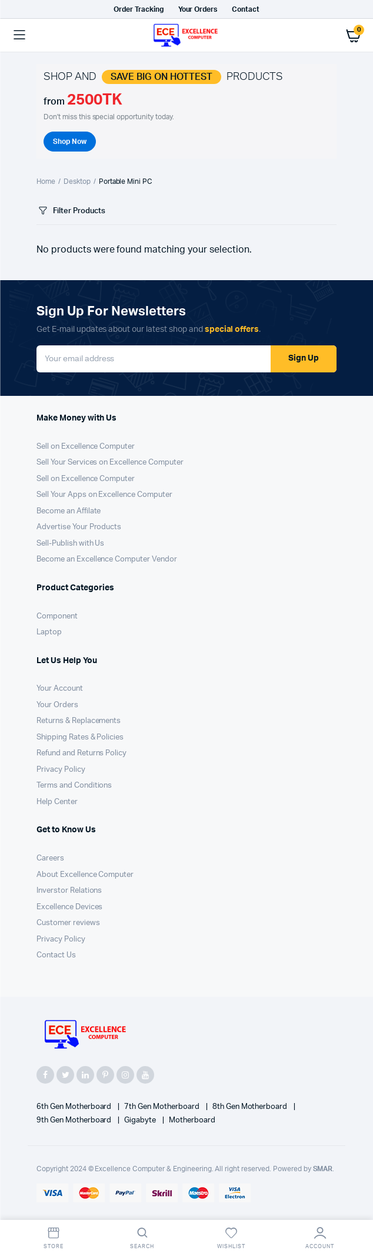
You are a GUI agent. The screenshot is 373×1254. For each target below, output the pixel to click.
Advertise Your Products (78, 527)
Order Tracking (139, 9)
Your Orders (198, 9)
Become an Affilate (68, 511)
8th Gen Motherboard (250, 1107)
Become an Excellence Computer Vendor (106, 559)
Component (57, 616)
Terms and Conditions (74, 785)
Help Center (57, 802)
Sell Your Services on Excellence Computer (110, 462)
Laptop (49, 632)
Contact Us (56, 955)
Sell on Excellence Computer (85, 447)
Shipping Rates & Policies (80, 737)
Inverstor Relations (69, 891)
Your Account (59, 688)
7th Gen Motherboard (162, 1107)
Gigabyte (141, 1120)
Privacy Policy (60, 770)
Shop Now (69, 141)
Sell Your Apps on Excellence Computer (104, 495)
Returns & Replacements (78, 721)
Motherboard (192, 1120)
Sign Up (303, 358)
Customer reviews (68, 923)
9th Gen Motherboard (74, 1120)
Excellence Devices (69, 907)
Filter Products (70, 211)
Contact (245, 9)
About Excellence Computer (85, 875)
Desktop (77, 181)
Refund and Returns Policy (81, 753)
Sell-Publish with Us (70, 543)
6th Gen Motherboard (74, 1107)
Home (45, 181)
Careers (50, 858)
